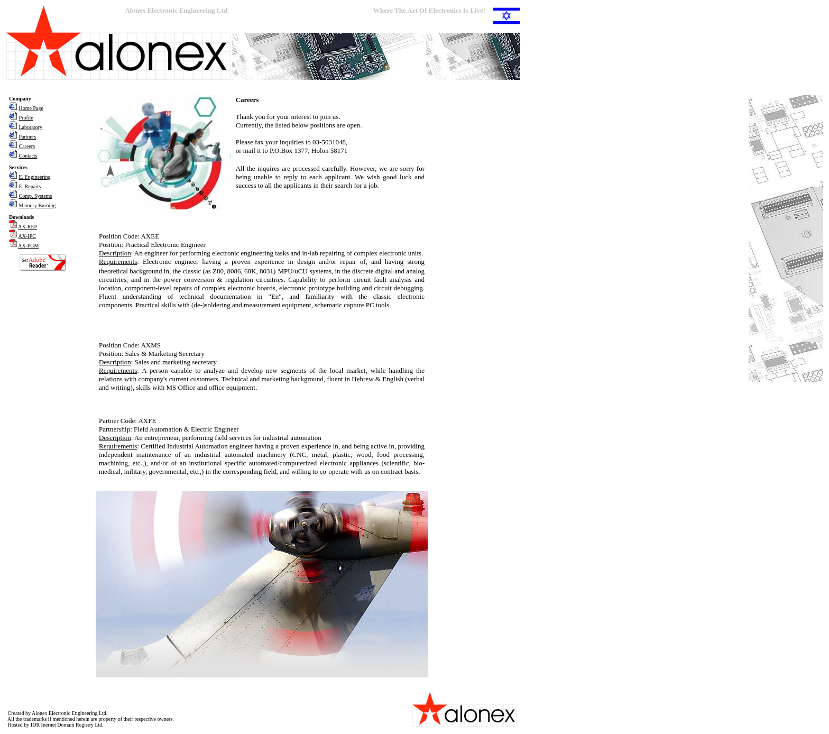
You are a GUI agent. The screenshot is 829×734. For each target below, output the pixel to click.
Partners (27, 137)
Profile (26, 118)
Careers (27, 146)
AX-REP (27, 227)
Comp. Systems (35, 196)
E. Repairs (30, 186)
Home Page (31, 108)
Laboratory (30, 127)
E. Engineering (35, 177)
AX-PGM (28, 246)
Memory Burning (37, 205)
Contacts (28, 156)
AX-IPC (27, 236)
